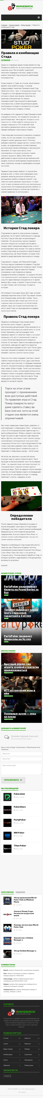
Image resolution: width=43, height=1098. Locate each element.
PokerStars (20, 807)
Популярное (7, 892)
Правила (6, 1065)
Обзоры (27, 1049)
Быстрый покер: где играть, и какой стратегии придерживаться (21, 667)
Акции (6, 595)
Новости (27, 1038)
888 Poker (19, 832)
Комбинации (7, 1054)
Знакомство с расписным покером (26, 970)
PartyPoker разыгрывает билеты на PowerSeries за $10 (21, 589)
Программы (28, 1060)
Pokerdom (19, 794)
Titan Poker (20, 845)
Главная (4, 25)
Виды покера (25, 25)
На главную (22, 1092)
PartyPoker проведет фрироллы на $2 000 (18, 638)
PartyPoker (20, 820)
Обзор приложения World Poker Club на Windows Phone (25, 900)
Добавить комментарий (13, 728)
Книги (5, 1060)
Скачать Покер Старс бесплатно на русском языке (24, 913)
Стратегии (28, 1054)
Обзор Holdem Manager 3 (25, 951)
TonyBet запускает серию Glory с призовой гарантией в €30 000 (21, 612)
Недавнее (20, 892)
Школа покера (14, 25)
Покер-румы (28, 1065)
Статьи (5, 1038)
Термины (27, 1043)
